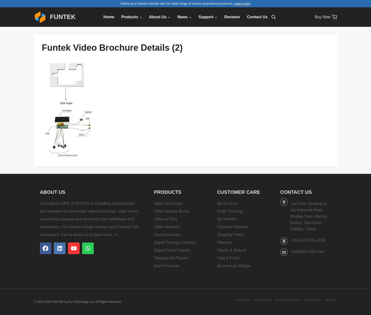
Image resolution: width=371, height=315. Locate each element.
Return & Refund (231, 250)
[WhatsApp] (87, 248)
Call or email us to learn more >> (89, 235)
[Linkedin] (59, 248)
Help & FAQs (228, 258)
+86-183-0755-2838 (308, 240)
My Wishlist (227, 219)
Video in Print (165, 219)
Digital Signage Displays (175, 242)
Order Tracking (230, 211)
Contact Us (257, 17)
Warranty (225, 242)
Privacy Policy (262, 300)
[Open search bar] (273, 17)
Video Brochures (168, 203)
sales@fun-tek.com (307, 251)
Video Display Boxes (172, 211)
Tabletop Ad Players (171, 258)
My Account (227, 203)
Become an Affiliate (234, 266)
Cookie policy (312, 300)
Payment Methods (233, 227)
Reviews (232, 17)
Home (108, 17)
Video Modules (167, 227)
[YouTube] (73, 248)
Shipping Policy (230, 235)
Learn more (242, 3)
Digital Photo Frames (172, 250)
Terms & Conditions (287, 300)
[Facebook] (45, 248)
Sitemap (329, 300)
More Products (166, 266)
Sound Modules (167, 235)
